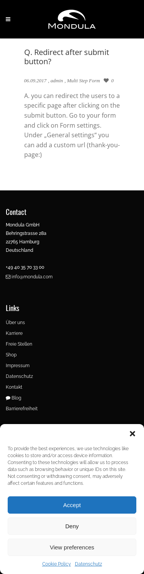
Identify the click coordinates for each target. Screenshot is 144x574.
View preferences (72, 547)
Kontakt (14, 387)
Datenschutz (88, 564)
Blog (13, 398)
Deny (72, 526)
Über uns (15, 322)
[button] (132, 434)
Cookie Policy (56, 564)
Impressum (18, 365)
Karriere (14, 333)
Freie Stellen (19, 344)
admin (57, 80)
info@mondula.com (29, 277)
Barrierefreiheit (22, 408)
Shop (11, 355)
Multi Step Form (83, 80)
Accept (72, 505)
